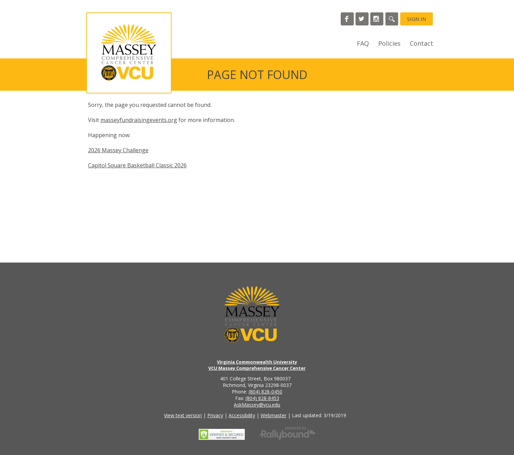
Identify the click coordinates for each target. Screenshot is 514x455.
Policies (389, 43)
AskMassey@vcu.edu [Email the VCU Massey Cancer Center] (257, 404)
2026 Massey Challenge (118, 150)
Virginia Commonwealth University (257, 362)
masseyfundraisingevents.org (138, 120)
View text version (183, 415)
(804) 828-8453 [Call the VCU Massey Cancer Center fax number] (262, 398)
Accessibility (242, 415)
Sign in (416, 18)
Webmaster (273, 415)
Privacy (215, 415)
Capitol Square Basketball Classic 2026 (137, 165)
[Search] (391, 18)
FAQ (363, 43)
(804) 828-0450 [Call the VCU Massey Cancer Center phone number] (265, 391)
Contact (421, 43)
